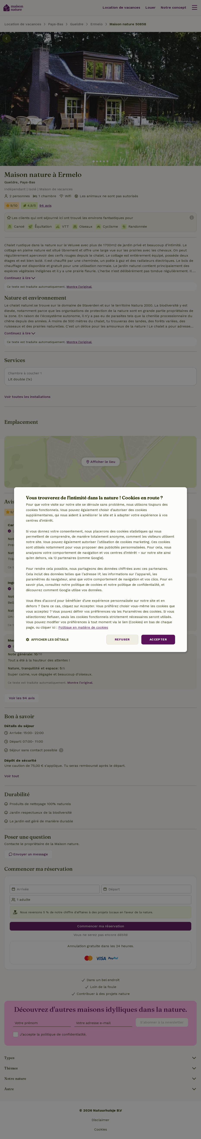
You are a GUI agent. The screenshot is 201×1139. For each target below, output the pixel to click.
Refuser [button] (122, 639)
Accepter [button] (158, 639)
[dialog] (100, 569)
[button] (47, 639)
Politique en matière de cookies (83, 628)
